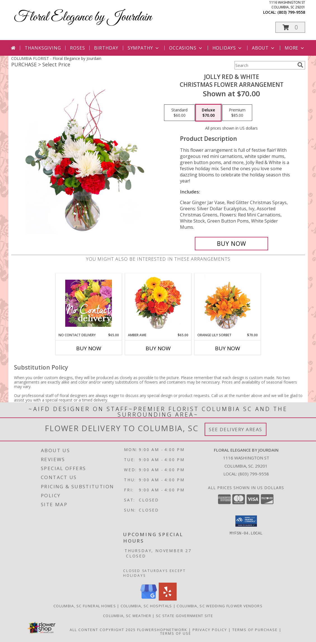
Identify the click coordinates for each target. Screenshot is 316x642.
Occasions (186, 48)
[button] (290, 27)
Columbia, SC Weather (127, 615)
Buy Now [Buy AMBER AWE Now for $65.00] (158, 348)
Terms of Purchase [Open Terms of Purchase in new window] (255, 629)
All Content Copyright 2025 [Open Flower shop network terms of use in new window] (103, 629)
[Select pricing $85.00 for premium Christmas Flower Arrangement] (237, 113)
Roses (77, 48)
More (295, 48)
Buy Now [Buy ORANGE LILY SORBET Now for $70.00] (227, 348)
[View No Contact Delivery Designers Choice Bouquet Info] (88, 303)
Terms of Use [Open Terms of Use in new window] (175, 633)
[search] (300, 65)
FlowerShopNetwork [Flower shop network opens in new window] (162, 629)
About (263, 48)
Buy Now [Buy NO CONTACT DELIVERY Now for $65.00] (88, 348)
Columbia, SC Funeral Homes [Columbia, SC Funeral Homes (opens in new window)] (84, 605)
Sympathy (144, 48)
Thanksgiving (43, 48)
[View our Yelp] (168, 599)
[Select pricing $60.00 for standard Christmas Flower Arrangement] (179, 113)
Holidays (227, 48)
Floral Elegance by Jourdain (83, 17)
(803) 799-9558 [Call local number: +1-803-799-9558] (291, 12)
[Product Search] (265, 65)
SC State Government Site (184, 615)
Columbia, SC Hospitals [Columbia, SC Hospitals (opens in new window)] (146, 605)
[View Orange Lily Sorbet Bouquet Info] (227, 303)
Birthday (106, 48)
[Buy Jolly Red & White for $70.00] (231, 243)
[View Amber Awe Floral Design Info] (158, 303)
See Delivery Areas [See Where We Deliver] (235, 429)
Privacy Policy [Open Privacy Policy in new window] (210, 629)
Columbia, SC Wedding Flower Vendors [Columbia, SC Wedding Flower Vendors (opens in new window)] (220, 605)
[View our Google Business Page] (149, 599)
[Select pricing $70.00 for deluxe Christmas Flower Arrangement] (208, 113)
